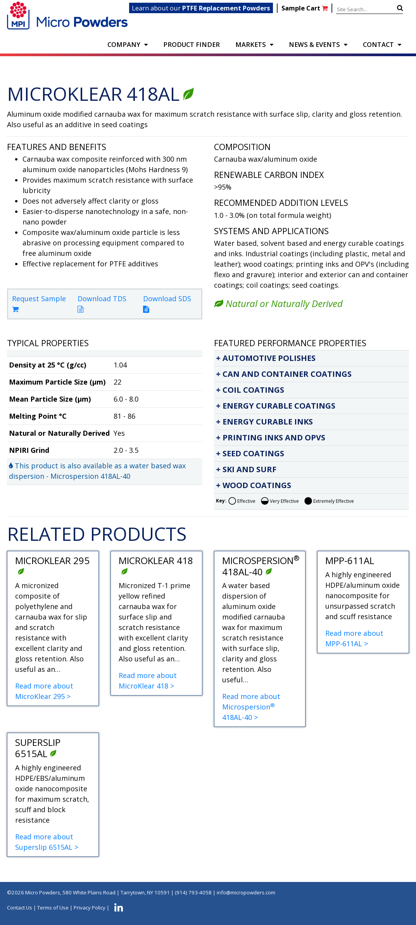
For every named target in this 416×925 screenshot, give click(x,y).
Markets (250, 44)
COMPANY (123, 44)
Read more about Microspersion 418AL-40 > (251, 707)
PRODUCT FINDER (191, 44)
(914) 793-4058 (193, 892)
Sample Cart (305, 7)
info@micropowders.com (246, 892)
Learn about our (201, 7)
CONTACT (378, 44)
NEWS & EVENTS (314, 44)
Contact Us (19, 907)
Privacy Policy (89, 907)
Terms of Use (53, 907)
